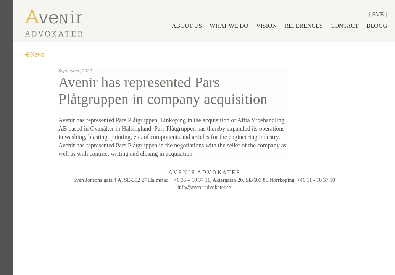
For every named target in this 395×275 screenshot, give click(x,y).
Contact (345, 26)
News (34, 54)
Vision (266, 26)
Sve (378, 14)
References (303, 26)
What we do (229, 26)
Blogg (376, 26)
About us (187, 26)
